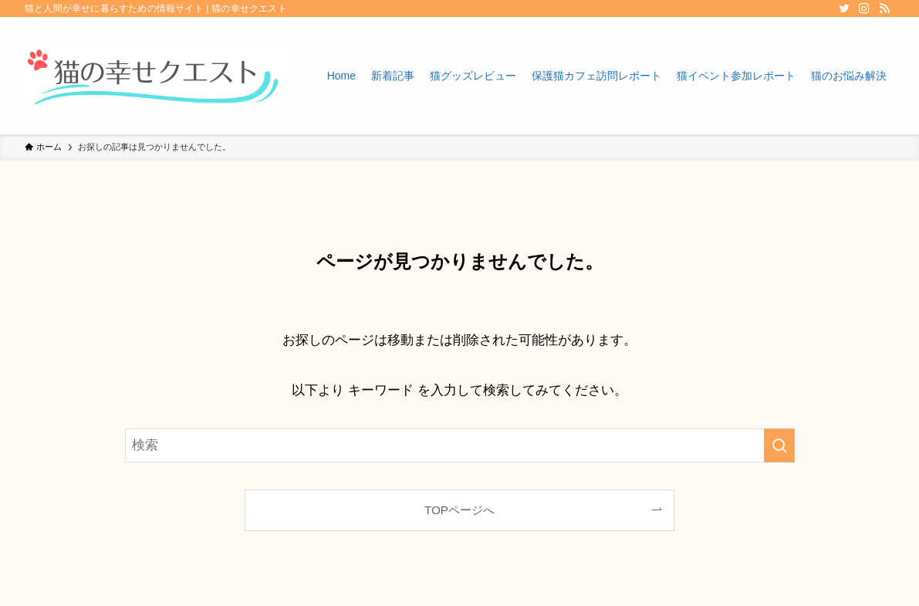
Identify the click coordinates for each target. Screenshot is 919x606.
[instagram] (864, 8)
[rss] (884, 8)
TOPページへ (459, 509)
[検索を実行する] (779, 445)
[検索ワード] (460, 445)
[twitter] (844, 8)
